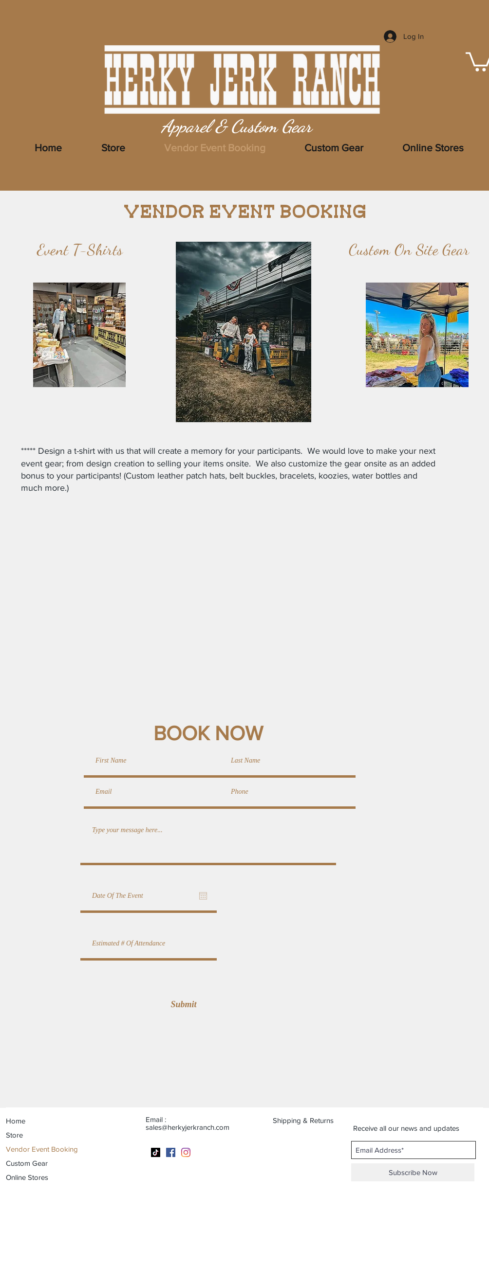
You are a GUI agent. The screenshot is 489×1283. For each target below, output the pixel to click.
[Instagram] (185, 1152)
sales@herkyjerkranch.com (187, 1127)
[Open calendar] (203, 896)
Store (14, 1135)
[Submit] (183, 1004)
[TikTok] (155, 1152)
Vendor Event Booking (42, 1149)
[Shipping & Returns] (309, 1120)
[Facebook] (170, 1152)
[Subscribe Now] (412, 1172)
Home (15, 1121)
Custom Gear (27, 1163)
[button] (433, 148)
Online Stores (27, 1177)
